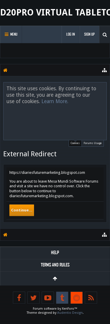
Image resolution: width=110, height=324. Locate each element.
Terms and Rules (55, 265)
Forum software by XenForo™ (55, 309)
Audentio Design (70, 313)
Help (55, 252)
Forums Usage (93, 143)
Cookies (75, 142)
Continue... (21, 210)
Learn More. (54, 101)
